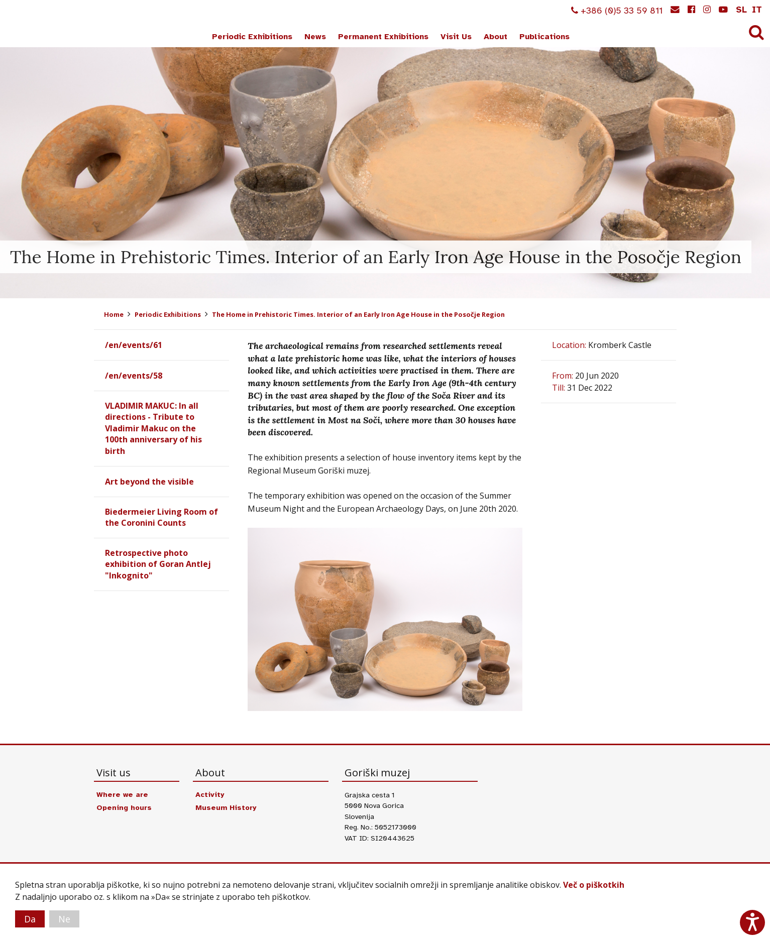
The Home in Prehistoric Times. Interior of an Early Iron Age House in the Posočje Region (358, 314)
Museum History (225, 807)
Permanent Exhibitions (383, 37)
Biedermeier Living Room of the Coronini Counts (161, 517)
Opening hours (124, 807)
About (495, 37)
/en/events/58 (133, 375)
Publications (544, 37)
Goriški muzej (44, 25)
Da (30, 919)
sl (741, 9)
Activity (209, 794)
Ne (64, 919)
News (315, 37)
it (757, 9)
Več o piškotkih (593, 884)
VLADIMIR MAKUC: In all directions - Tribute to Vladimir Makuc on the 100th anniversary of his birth (153, 428)
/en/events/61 (133, 344)
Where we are (122, 794)
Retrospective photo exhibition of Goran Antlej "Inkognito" (158, 564)
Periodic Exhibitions (252, 37)
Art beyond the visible (149, 481)
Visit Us (456, 37)
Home (114, 314)
